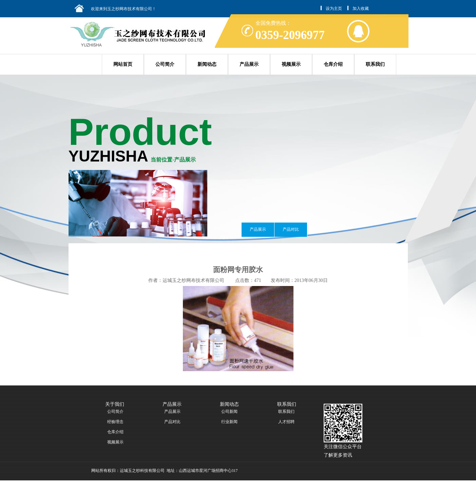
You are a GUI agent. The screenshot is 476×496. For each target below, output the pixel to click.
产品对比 (291, 229)
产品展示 (249, 64)
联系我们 (375, 64)
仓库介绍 (333, 64)
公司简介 (164, 64)
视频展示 (291, 64)
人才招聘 (286, 421)
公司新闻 (229, 411)
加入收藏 (361, 8)
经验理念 (115, 421)
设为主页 (334, 8)
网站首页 (122, 64)
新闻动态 (206, 64)
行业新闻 (229, 421)
